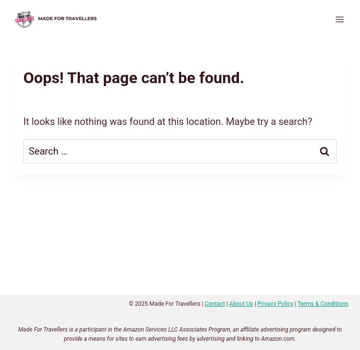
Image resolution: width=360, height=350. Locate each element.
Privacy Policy (275, 303)
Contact (215, 303)
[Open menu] (339, 19)
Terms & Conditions (322, 303)
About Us (241, 303)
